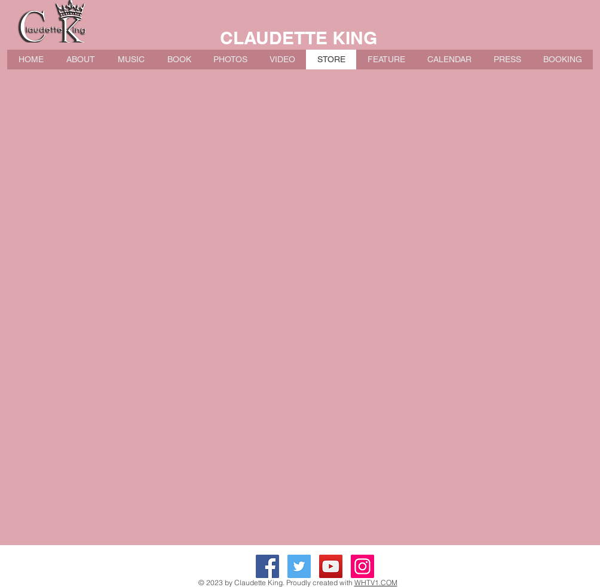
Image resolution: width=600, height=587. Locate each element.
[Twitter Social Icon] (299, 566)
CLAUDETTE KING (298, 37)
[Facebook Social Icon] (267, 566)
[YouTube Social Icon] (330, 566)
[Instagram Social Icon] (362, 566)
